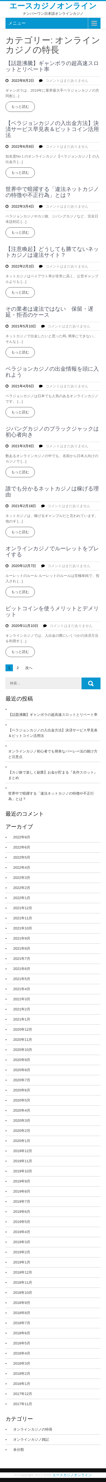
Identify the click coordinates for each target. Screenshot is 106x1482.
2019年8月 (21, 1191)
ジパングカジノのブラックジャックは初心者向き (52, 431)
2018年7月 (21, 1323)
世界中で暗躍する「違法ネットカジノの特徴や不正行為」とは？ (52, 192)
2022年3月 (21, 878)
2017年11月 (22, 1404)
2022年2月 (21, 888)
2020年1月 (21, 1141)
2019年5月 (21, 1222)
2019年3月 (21, 1242)
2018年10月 (22, 1293)
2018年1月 (21, 1384)
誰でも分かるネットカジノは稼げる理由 (52, 491)
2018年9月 (21, 1303)
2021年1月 (21, 1019)
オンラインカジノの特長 (32, 1429)
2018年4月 (21, 1353)
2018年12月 (22, 1272)
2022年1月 (21, 898)
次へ (28, 668)
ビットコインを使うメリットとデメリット (52, 611)
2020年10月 (22, 1050)
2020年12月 (22, 1029)
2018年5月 (21, 1343)
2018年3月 (21, 1363)
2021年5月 (21, 979)
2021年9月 (21, 938)
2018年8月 (21, 1313)
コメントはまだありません (67, 81)
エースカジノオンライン (53, 5)
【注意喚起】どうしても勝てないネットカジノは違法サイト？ (52, 252)
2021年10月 (22, 928)
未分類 (18, 1450)
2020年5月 (21, 1100)
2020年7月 (21, 1080)
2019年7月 (21, 1201)
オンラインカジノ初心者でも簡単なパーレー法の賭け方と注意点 (52, 754)
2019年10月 (22, 1171)
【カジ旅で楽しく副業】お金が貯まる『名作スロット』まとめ (52, 775)
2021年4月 (21, 989)
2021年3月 (21, 999)
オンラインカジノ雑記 (31, 1439)
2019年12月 (22, 1151)
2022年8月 (21, 837)
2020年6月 (21, 1090)
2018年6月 (21, 1333)
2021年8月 (21, 948)
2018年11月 (22, 1282)
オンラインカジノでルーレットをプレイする (52, 551)
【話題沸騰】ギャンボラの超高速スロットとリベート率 (52, 66)
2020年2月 (21, 1131)
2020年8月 (21, 1070)
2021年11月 (22, 918)
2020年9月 (21, 1060)
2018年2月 (21, 1373)
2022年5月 (21, 857)
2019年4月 (21, 1232)
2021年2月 (21, 1009)
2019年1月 (21, 1262)
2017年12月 (22, 1394)
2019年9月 (21, 1181)
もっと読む (20, 106)
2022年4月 (21, 867)
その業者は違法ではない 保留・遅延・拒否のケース (49, 312)
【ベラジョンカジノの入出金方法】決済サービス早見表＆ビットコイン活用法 (52, 129)
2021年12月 (22, 908)
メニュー (17, 23)
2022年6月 (21, 847)
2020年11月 (22, 1040)
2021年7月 (21, 959)
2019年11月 (22, 1161)
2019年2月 (21, 1252)
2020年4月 (21, 1110)
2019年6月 (21, 1212)
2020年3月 (21, 1120)
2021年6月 (21, 969)
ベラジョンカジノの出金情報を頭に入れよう (52, 371)
